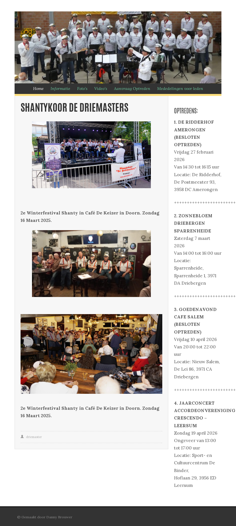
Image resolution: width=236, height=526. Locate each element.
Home (38, 88)
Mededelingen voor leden (180, 88)
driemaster (34, 437)
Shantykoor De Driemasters (74, 109)
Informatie (60, 88)
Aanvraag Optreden (132, 88)
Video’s (100, 88)
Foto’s (82, 88)
